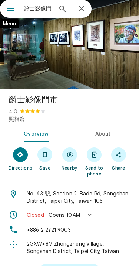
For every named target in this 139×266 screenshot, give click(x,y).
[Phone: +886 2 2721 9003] (69, 229)
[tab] (34, 133)
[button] (69, 215)
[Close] (82, 9)
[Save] (45, 158)
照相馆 (16, 119)
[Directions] (20, 158)
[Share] (118, 158)
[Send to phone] (94, 161)
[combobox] (38, 8)
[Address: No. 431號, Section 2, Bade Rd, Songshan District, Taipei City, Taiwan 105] (69, 197)
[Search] (63, 9)
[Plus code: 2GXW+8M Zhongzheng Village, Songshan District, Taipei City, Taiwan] (69, 247)
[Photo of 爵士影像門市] (69, 44)
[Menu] (10, 9)
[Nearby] (69, 158)
